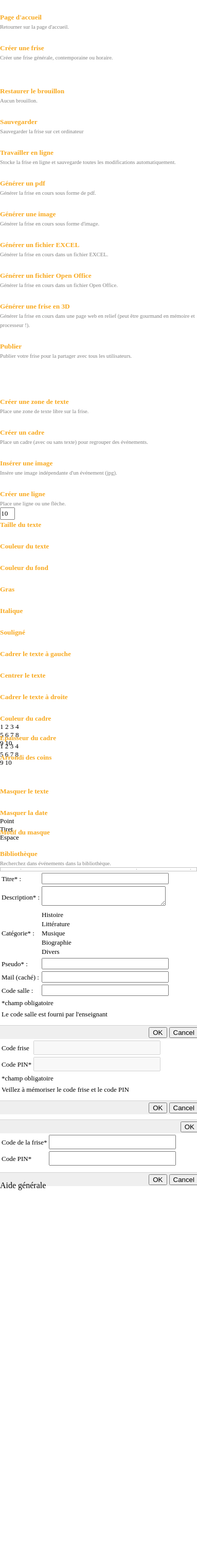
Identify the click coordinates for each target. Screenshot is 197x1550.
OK (158, 1032)
